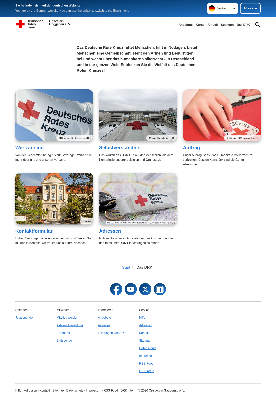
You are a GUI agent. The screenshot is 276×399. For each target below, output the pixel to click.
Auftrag (191, 147)
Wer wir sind (29, 147)
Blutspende (64, 340)
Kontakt (144, 333)
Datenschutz (147, 348)
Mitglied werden (67, 317)
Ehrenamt (63, 333)
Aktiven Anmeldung (70, 325)
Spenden (227, 24)
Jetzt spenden (24, 317)
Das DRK (243, 24)
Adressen (110, 231)
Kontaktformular (34, 231)
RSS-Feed (146, 363)
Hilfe (142, 317)
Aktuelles (104, 325)
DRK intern (146, 371)
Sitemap (144, 340)
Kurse (200, 24)
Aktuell (213, 24)
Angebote (185, 24)
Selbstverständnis (119, 147)
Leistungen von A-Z (111, 333)
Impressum (146, 355)
